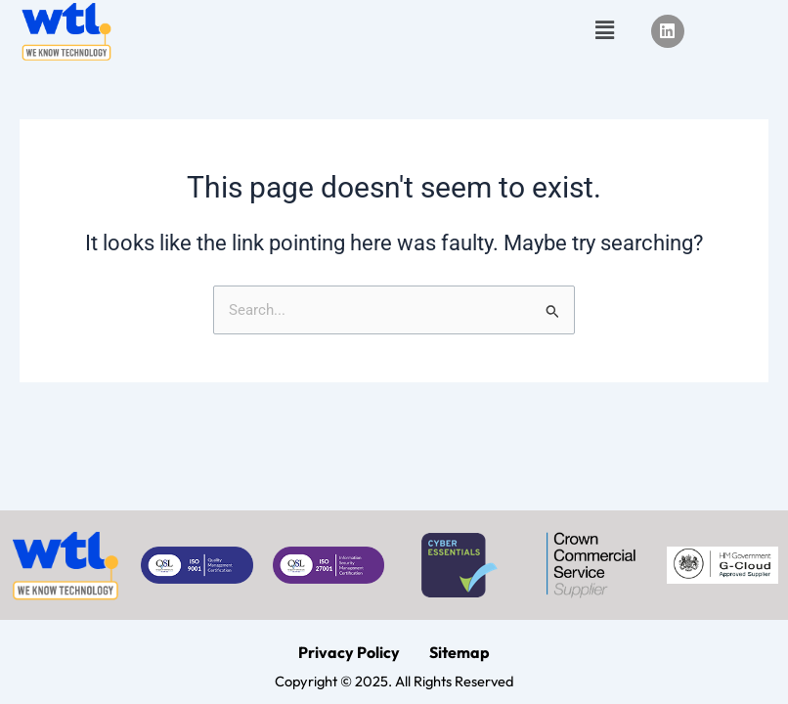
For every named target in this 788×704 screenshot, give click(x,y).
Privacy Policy (349, 652)
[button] (605, 31)
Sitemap (459, 652)
